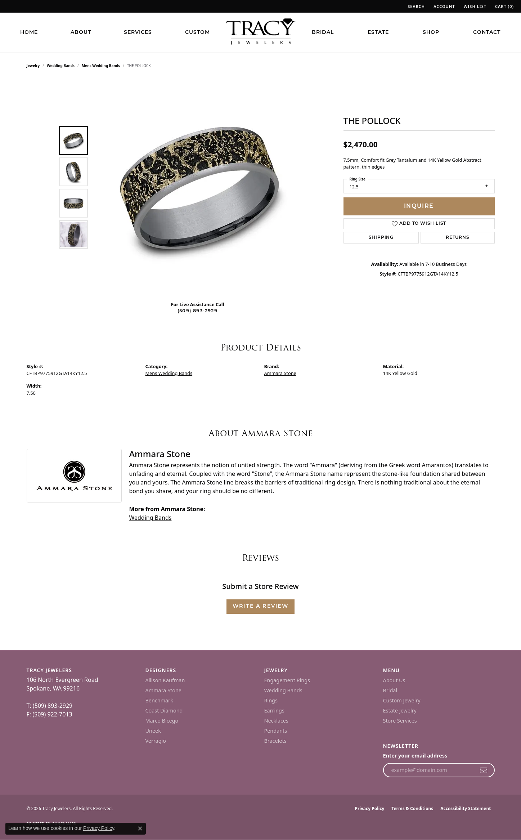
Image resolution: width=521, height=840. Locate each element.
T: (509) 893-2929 (50, 706)
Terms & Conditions (412, 808)
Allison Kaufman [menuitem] (165, 680)
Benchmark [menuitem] (159, 700)
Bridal (323, 32)
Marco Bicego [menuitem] (162, 720)
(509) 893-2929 (197, 311)
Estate (378, 32)
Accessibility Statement (465, 808)
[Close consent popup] (140, 828)
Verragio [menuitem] (155, 740)
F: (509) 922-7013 (49, 714)
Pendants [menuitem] (275, 730)
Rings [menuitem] (271, 700)
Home (29, 32)
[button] (415, 6)
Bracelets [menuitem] (275, 740)
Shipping (381, 238)
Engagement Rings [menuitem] (287, 680)
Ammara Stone (280, 373)
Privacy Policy (370, 808)
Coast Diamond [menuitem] (164, 710)
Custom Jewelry (402, 700)
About (81, 32)
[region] (199, 187)
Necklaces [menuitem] (276, 720)
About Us (394, 680)
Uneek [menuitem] (153, 730)
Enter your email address (415, 755)
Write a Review (260, 606)
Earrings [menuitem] (274, 710)
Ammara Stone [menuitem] (163, 690)
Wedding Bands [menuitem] (283, 690)
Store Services (400, 720)
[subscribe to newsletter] (484, 770)
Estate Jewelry (400, 710)
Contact (486, 32)
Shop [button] (431, 32)
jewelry (33, 65)
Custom (197, 32)
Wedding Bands (61, 65)
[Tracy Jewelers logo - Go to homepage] (261, 32)
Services (138, 32)
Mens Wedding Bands (101, 65)
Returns (458, 238)
